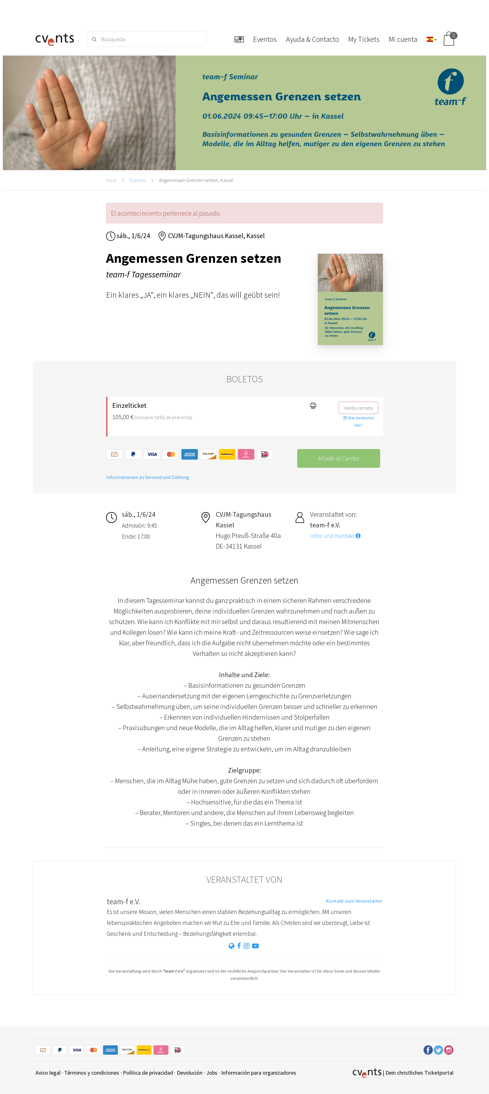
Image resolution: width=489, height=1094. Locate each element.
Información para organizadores (258, 1072)
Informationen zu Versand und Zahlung (147, 477)
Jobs (211, 1072)
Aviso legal (48, 1072)
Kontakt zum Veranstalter (354, 901)
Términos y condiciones (91, 1072)
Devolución (189, 1072)
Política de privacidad (148, 1072)
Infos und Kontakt (335, 536)
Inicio (111, 180)
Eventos (138, 180)
